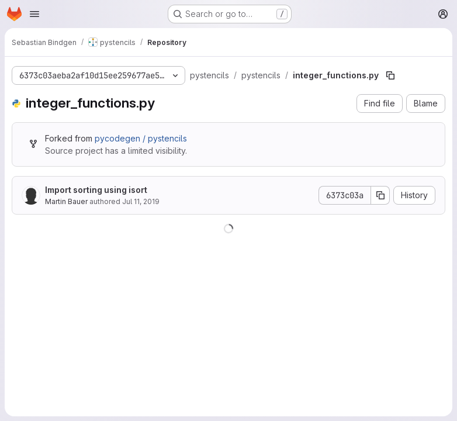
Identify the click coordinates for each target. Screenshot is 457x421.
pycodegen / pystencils (141, 138)
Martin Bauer (66, 201)
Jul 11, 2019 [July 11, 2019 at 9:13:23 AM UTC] (141, 201)
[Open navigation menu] (34, 14)
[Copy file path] (390, 75)
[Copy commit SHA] (380, 195)
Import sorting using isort (96, 190)
